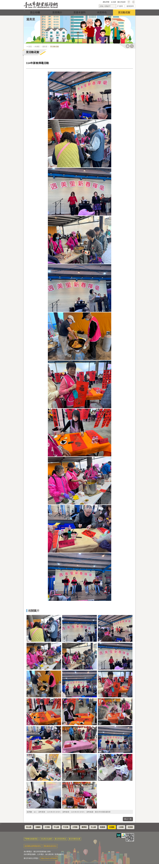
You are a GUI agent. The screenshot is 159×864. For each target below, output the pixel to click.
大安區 (47, 827)
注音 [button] (132, 46)
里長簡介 (57, 12)
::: (100, 2)
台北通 (113, 2)
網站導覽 (106, 2)
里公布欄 (35, 12)
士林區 (121, 827)
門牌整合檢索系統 (31, 839)
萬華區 (84, 827)
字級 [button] (129, 2)
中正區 (65, 827)
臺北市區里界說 (60, 839)
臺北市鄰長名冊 (74, 839)
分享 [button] (133, 2)
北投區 (130, 827)
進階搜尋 (130, 6)
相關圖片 (33, 610)
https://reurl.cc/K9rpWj (49, 858)
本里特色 (102, 12)
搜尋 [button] (121, 6)
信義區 (38, 827)
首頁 (30, 47)
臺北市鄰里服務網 (41, 5)
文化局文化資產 (46, 839)
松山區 (28, 827)
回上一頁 (128, 819)
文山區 (93, 827)
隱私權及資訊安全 (50, 846)
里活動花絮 (124, 12)
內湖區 (37, 47)
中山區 (56, 827)
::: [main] (26, 46)
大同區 (74, 827)
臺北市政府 (121, 2)
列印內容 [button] (128, 46)
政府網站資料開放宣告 (33, 846)
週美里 (30, 19)
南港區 (102, 827)
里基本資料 (79, 12)
